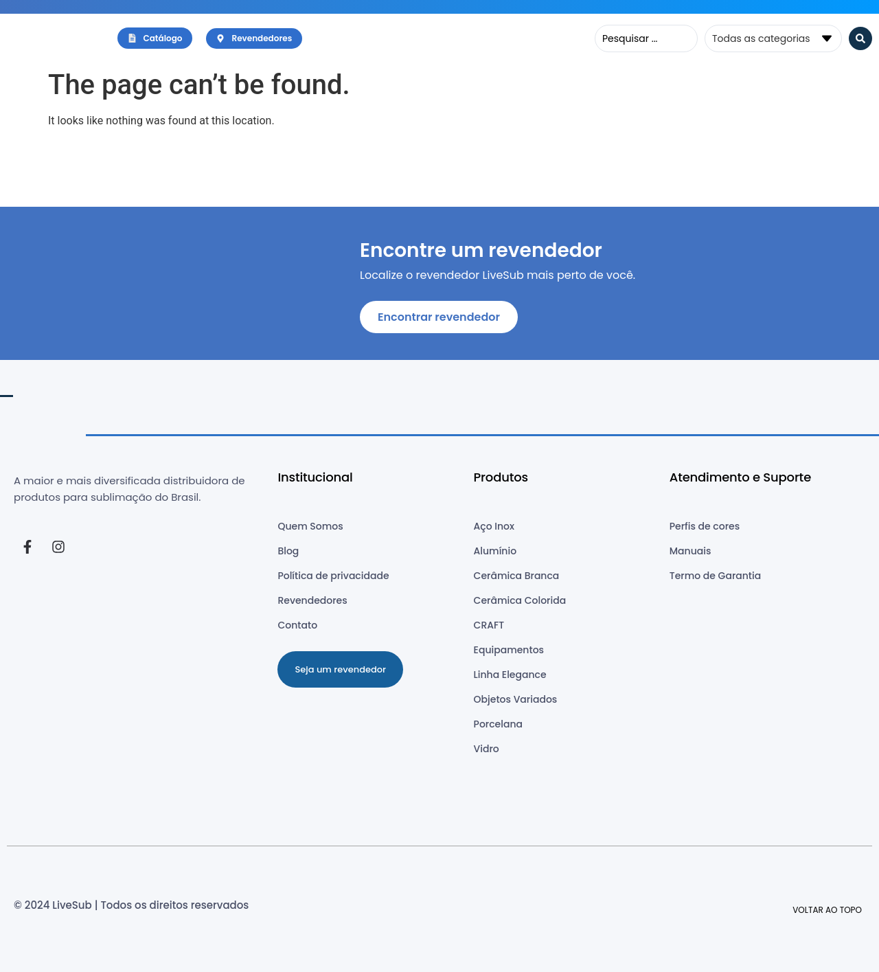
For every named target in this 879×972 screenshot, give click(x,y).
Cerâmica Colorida (520, 600)
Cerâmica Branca (517, 576)
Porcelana (498, 724)
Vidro (486, 749)
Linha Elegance (510, 674)
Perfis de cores (705, 526)
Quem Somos (310, 526)
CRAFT (489, 625)
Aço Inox (494, 526)
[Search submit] (860, 38)
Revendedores (312, 600)
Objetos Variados (516, 699)
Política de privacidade (333, 576)
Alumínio (495, 551)
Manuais (690, 551)
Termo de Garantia (715, 576)
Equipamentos (509, 650)
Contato (297, 625)
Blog (288, 551)
